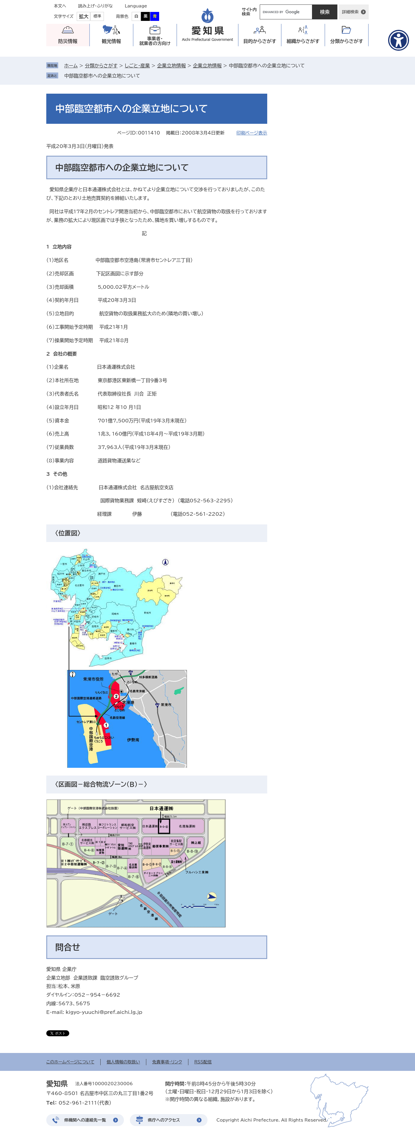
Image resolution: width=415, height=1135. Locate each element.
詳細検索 (350, 12)
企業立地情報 (171, 65)
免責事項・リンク (167, 1062)
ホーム (71, 65)
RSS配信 (203, 1062)
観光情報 (111, 41)
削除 (144, 75)
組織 (303, 41)
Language (136, 6)
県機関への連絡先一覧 (85, 1120)
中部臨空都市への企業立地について (102, 75)
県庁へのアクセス (164, 1120)
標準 (97, 16)
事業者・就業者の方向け (155, 41)
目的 (259, 41)
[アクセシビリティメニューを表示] (398, 40)
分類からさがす (101, 65)
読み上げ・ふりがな (95, 6)
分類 (346, 41)
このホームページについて (70, 1062)
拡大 (83, 16)
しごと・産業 (137, 65)
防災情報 (67, 41)
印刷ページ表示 (251, 133)
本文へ (60, 6)
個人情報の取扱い (123, 1062)
